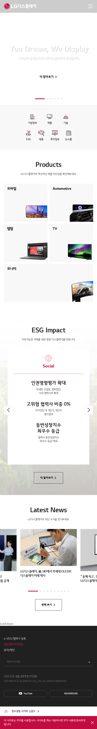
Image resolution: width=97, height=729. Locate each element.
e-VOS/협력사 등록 (15, 638)
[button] (40, 98)
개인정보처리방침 (13, 644)
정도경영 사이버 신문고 (23, 711)
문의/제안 (9, 650)
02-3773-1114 (26, 676)
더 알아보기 (47, 76)
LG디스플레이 (20, 6)
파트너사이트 (13, 661)
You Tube (25, 693)
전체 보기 (46, 604)
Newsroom (70, 693)
